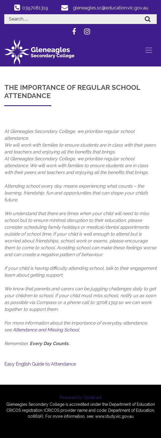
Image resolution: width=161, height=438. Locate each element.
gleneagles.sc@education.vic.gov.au (110, 8)
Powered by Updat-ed (80, 397)
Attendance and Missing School (46, 329)
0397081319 (35, 8)
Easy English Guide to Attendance (40, 364)
